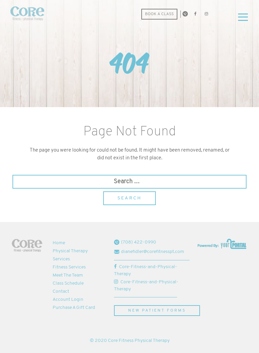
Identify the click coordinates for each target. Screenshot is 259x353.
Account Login (68, 299)
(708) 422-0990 (135, 242)
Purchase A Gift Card (74, 307)
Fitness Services (69, 267)
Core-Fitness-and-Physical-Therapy (145, 270)
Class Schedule (68, 283)
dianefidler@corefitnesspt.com (149, 251)
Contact (61, 291)
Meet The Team (68, 275)
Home (59, 243)
